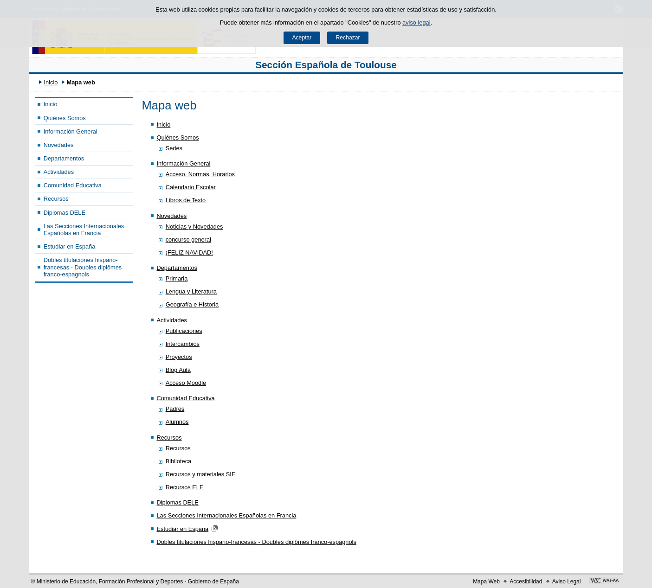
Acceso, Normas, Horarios (200, 174)
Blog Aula (178, 369)
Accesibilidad (526, 581)
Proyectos (179, 356)
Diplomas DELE (64, 212)
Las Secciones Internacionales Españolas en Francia (84, 229)
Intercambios (183, 343)
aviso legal (416, 22)
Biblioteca (179, 461)
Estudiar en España (70, 246)
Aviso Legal (566, 581)
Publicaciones (184, 330)
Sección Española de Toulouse (326, 64)
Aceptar (301, 37)
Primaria (177, 278)
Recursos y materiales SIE (201, 474)
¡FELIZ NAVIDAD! (189, 252)
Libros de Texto (186, 200)
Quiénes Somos (65, 118)
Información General (70, 131)
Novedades (59, 144)
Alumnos (177, 421)
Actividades (59, 171)
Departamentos (64, 158)
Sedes (174, 148)
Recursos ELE (185, 487)
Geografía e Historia (192, 304)
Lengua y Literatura (191, 291)
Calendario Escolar (191, 187)
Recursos (56, 198)
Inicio (51, 82)
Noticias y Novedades (194, 226)
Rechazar (348, 37)
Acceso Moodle (186, 382)
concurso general (188, 239)
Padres (175, 408)
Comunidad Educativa (73, 185)
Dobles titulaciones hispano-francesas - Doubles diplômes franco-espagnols (83, 267)
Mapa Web (486, 581)
